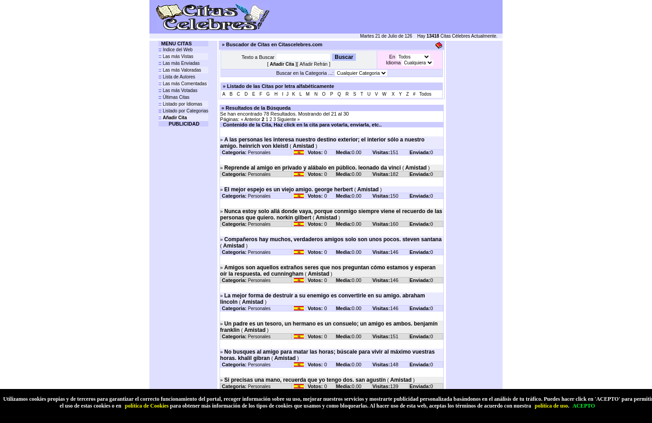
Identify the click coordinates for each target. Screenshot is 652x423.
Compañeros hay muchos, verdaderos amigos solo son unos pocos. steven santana (332, 239)
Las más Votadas (177, 90)
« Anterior (250, 119)
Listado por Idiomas (180, 104)
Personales (259, 152)
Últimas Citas (173, 97)
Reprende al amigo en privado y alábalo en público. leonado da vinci (312, 168)
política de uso (551, 406)
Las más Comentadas (182, 83)
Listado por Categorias (183, 110)
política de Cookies (147, 406)
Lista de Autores (176, 76)
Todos (425, 94)
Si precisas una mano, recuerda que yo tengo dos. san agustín (305, 380)
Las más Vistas (175, 56)
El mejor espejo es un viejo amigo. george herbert (288, 189)
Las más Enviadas (179, 63)
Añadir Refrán (314, 64)
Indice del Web (175, 49)
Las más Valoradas (179, 70)
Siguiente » (288, 119)
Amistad (303, 146)
